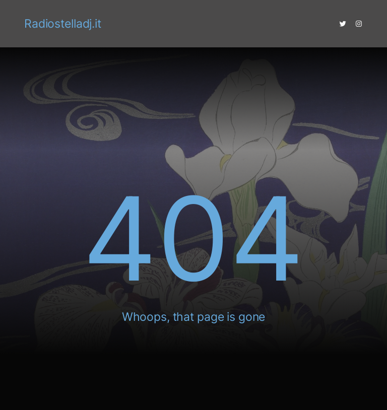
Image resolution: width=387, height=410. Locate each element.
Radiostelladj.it (62, 24)
